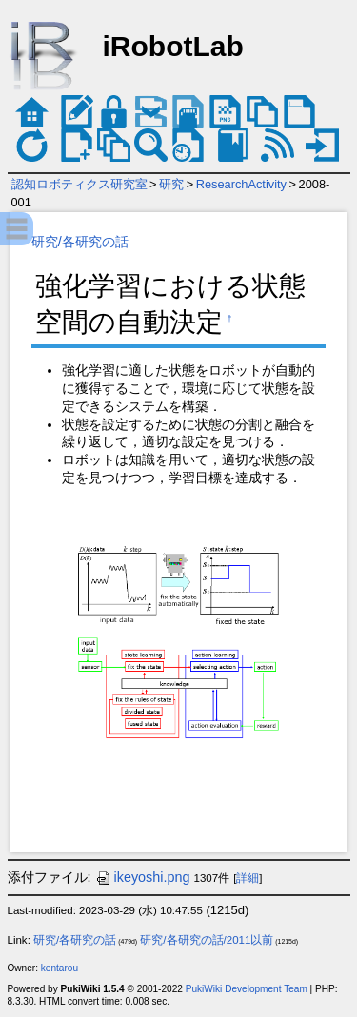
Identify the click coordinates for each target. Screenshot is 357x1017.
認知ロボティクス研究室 (79, 184)
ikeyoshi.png (142, 877)
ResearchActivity (241, 184)
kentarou (59, 968)
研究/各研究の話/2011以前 (206, 940)
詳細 (247, 878)
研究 (171, 184)
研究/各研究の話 (80, 241)
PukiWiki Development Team (246, 989)
